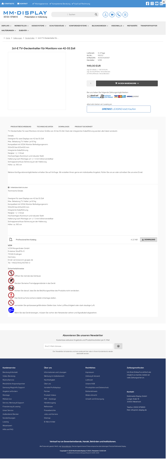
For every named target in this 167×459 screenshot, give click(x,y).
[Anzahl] (91, 83)
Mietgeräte (132, 26)
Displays (6, 25)
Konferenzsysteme (79, 25)
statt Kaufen (119, 108)
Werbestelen (21, 25)
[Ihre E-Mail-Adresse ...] (78, 346)
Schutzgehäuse (57, 25)
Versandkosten (66, 446)
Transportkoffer (149, 26)
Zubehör (24, 30)
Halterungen (9, 30)
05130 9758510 (139, 407)
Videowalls (117, 25)
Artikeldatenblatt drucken (19, 187)
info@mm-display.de (139, 410)
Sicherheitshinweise (16, 268)
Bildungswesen (100, 25)
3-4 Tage (101, 53)
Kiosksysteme (39, 25)
